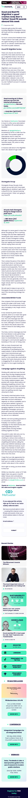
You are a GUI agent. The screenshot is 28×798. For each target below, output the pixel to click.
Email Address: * (8, 521)
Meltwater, (12, 485)
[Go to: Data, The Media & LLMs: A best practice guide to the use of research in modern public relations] (14, 769)
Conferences (15, 724)
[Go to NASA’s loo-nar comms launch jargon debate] (14, 604)
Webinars (15, 755)
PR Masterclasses (15, 681)
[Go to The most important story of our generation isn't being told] (14, 579)
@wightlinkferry (10, 104)
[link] (14, 2)
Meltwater (14, 121)
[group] (14, 2)
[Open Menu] (21, 7)
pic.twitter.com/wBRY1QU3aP (14, 108)
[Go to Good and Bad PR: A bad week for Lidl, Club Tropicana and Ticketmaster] (14, 629)
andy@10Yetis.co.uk (16, 480)
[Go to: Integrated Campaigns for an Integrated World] (14, 738)
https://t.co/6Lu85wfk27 (13, 215)
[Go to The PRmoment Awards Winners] (14, 556)
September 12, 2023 (11, 113)
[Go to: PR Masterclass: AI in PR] (14, 701)
